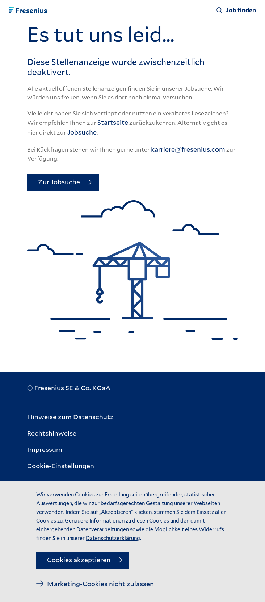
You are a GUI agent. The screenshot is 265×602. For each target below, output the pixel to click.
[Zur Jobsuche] (63, 182)
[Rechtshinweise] (70, 433)
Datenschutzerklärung (113, 538)
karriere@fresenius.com (188, 149)
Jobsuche (82, 132)
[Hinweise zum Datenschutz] (70, 416)
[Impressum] (70, 449)
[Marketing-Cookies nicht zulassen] (95, 583)
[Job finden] (236, 10)
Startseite (112, 122)
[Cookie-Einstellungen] (70, 465)
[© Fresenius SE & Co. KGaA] (68, 387)
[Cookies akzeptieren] (82, 560)
